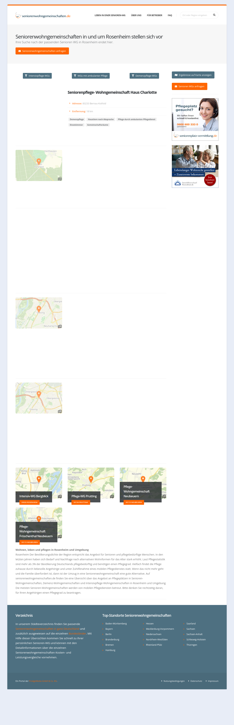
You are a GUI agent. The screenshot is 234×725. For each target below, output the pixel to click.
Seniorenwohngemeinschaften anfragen (42, 51)
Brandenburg (112, 639)
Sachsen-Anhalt (194, 634)
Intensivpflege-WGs (37, 75)
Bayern (109, 628)
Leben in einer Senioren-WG (110, 15)
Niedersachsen (154, 634)
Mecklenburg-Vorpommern (160, 628)
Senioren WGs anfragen (189, 86)
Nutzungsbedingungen (172, 681)
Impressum (212, 681)
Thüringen (191, 644)
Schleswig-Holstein (196, 639)
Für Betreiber (154, 15)
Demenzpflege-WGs (144, 75)
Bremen (109, 644)
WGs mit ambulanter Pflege (90, 75)
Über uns (136, 15)
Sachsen (190, 628)
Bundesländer (78, 633)
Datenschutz (195, 681)
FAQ (170, 15)
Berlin (108, 634)
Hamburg (110, 650)
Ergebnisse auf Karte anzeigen (193, 75)
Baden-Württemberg (116, 623)
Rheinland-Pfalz (154, 644)
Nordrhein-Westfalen (157, 639)
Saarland (191, 623)
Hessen (150, 623)
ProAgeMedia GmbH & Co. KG (43, 681)
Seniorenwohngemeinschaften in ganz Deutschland (49, 628)
